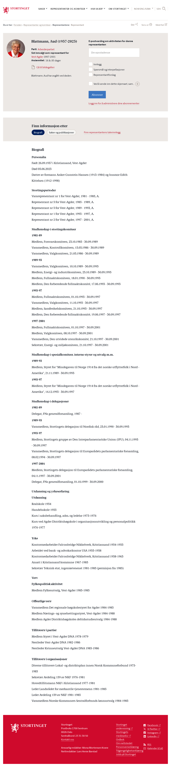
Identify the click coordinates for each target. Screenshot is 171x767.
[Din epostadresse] (114, 52)
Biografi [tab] (38, 132)
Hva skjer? (97, 8)
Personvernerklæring (127, 747)
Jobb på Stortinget (126, 754)
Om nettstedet (124, 743)
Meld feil (160, 24)
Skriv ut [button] (145, 24)
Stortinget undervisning (123, 726)
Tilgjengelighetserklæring (129, 750)
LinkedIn (152, 736)
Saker (41, 8)
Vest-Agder (37, 56)
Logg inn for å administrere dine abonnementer (114, 103)
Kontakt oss (67, 739)
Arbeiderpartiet (46, 49)
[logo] (16, 10)
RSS (149, 744)
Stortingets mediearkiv (122, 733)
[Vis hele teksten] (137, 84)
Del (132, 24)
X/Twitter (152, 729)
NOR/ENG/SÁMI (142, 8)
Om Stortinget (118, 8)
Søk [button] (159, 8)
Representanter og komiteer (68, 8)
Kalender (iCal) (155, 748)
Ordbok (120, 739)
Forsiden (18, 25)
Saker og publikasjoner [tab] (61, 132)
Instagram (152, 732)
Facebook (152, 725)
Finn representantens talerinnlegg (102, 132)
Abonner (97, 94)
